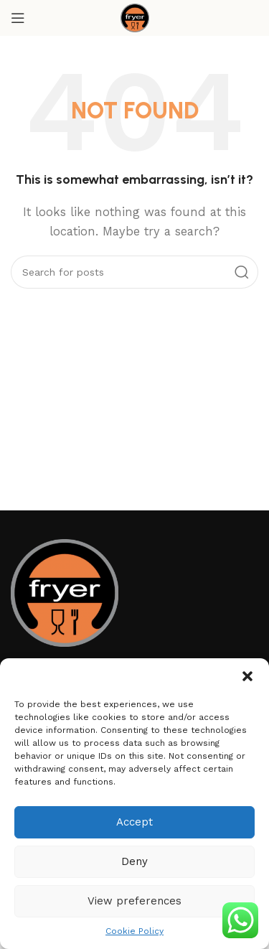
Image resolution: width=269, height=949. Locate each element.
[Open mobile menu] (18, 18)
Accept (134, 821)
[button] (247, 676)
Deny (134, 861)
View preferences (134, 900)
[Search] (134, 272)
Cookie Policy (134, 931)
